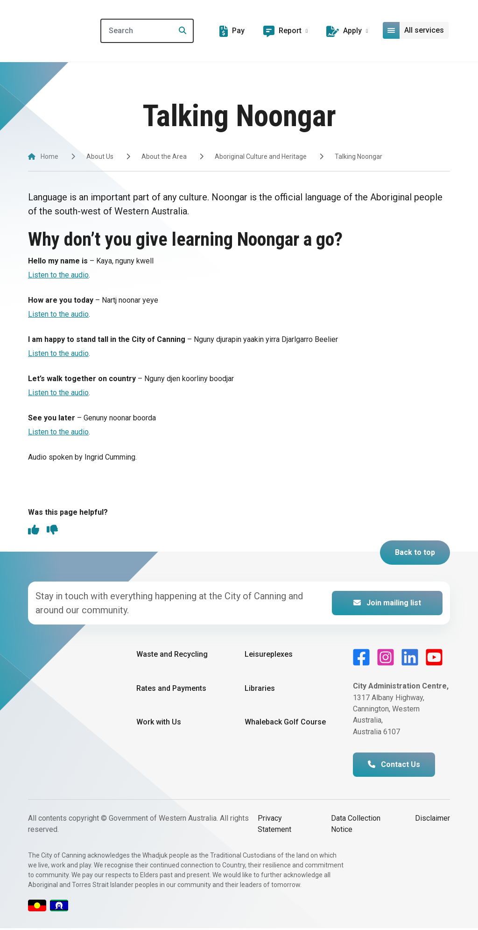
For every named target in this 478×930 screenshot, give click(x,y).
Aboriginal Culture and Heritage (261, 156)
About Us (99, 156)
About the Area (164, 156)
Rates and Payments (171, 690)
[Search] (171, 31)
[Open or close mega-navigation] (417, 30)
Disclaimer (432, 820)
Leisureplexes (269, 656)
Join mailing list (387, 605)
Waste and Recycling (172, 656)
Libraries (260, 690)
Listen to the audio (58, 274)
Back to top (415, 554)
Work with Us (158, 723)
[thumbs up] (33, 532)
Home (49, 156)
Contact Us (394, 766)
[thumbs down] (52, 532)
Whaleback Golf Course (285, 723)
